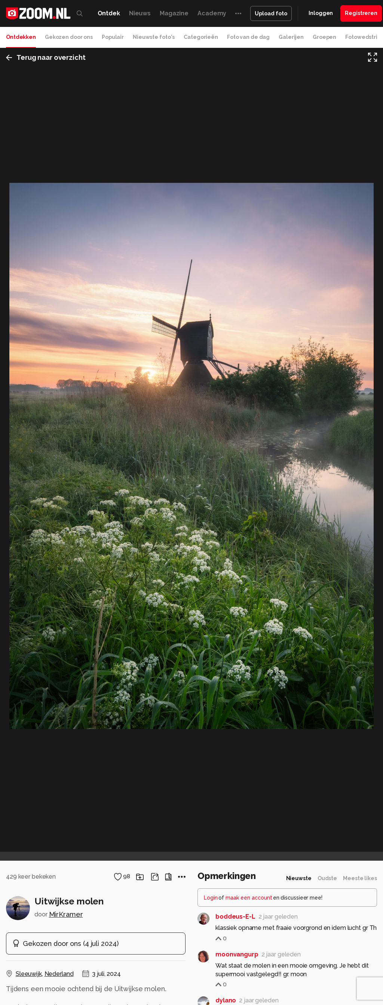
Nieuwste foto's (154, 37)
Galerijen (291, 37)
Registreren (361, 13)
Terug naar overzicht (46, 57)
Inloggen (321, 13)
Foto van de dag (248, 37)
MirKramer (66, 914)
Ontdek (109, 13)
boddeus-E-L (235, 916)
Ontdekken (21, 37)
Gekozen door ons (69, 37)
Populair (113, 37)
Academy (211, 13)
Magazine (174, 13)
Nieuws (140, 13)
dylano (225, 1000)
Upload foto (271, 13)
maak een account (249, 898)
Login (211, 898)
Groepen (324, 37)
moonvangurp (236, 954)
